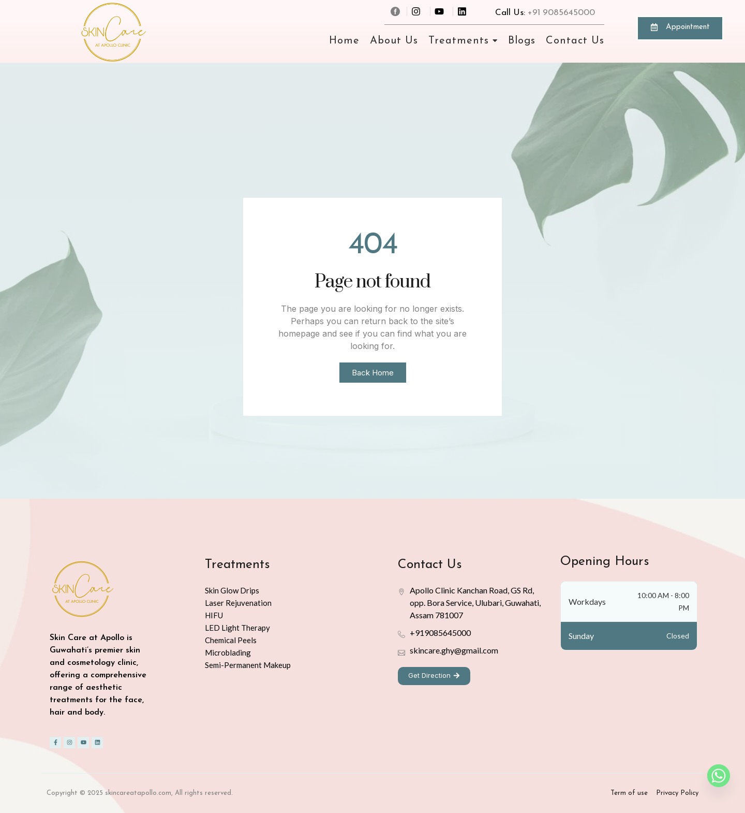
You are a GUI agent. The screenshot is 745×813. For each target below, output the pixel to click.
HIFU (214, 615)
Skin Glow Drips (232, 590)
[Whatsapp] (718, 775)
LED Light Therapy (237, 627)
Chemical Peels (231, 640)
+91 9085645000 (561, 12)
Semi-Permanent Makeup (248, 665)
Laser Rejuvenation (238, 602)
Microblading (228, 652)
